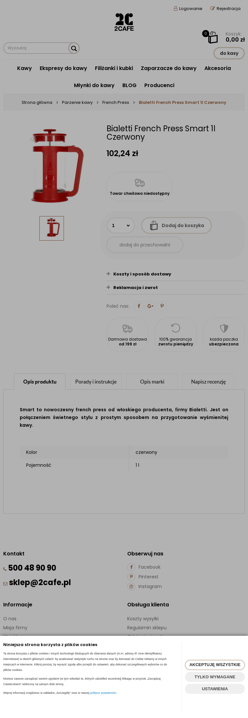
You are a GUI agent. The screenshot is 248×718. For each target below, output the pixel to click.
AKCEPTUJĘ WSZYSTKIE (214, 664)
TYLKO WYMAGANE (214, 676)
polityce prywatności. (103, 692)
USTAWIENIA (215, 688)
